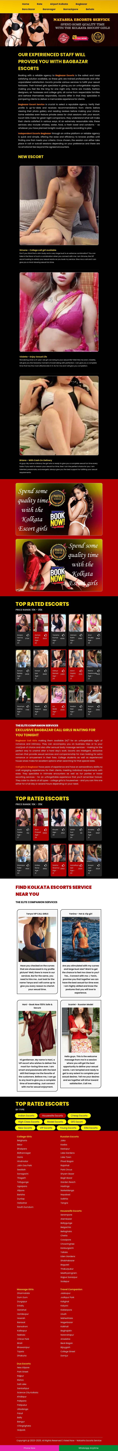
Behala (90, 9)
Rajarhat (65, 1165)
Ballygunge (66, 1223)
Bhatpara (22, 1148)
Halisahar (22, 1202)
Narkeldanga (67, 1190)
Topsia (20, 1351)
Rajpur (20, 1375)
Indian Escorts (26, 1115)
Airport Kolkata (59, 4)
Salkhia (64, 1198)
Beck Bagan (67, 1343)
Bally (19, 1417)
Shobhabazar (67, 1260)
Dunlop (21, 1198)
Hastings (65, 1186)
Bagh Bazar (66, 1177)
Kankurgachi (67, 1248)
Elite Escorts (91, 1127)
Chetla (64, 1235)
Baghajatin (66, 1330)
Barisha (21, 1194)
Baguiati (65, 1264)
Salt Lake (21, 1384)
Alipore (20, 1190)
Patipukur (22, 1405)
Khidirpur (22, 1396)
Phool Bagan (67, 1161)
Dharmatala (23, 1293)
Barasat (21, 1322)
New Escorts (25, 1127)
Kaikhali (65, 1326)
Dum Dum (22, 1297)
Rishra (20, 1380)
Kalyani (64, 1305)
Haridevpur (23, 1314)
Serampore (66, 1214)
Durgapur (22, 1301)
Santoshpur (23, 1388)
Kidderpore (66, 1309)
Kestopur (65, 1148)
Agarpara (22, 1186)
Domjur (64, 1355)
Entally (20, 1305)
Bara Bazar (28, 9)
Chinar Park (23, 1339)
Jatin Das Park (24, 1165)
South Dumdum (25, 1207)
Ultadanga (22, 1409)
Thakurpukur (67, 1268)
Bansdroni (22, 1326)
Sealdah (21, 1169)
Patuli (20, 1413)
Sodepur (65, 1281)
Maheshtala (67, 1318)
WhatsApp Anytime (88, 1448)
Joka (63, 1140)
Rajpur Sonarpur (69, 1277)
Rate (39, 4)
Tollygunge (23, 1182)
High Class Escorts (28, 1121)
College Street (68, 1351)
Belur (19, 1144)
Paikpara (21, 1400)
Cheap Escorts (79, 1115)
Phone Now (29, 1448)
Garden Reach (68, 1182)
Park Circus (66, 1169)
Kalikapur (22, 1330)
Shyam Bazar (67, 1173)
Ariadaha (65, 1339)
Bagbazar (81, 4)
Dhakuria (22, 1355)
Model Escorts (55, 1121)
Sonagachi (22, 1173)
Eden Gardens (68, 1256)
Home (25, 4)
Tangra (64, 1202)
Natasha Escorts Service (89, 1440)
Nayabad (65, 1194)
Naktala (21, 1334)
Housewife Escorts (52, 1115)
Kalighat (65, 1301)
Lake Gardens (68, 1152)
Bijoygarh (65, 1347)
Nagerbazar (67, 1322)
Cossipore (66, 1239)
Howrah (21, 1318)
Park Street (22, 1371)
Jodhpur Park (67, 1297)
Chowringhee (67, 1243)
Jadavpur (66, 1293)
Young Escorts (68, 1127)
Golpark (21, 1429)
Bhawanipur (23, 1347)
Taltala (64, 1252)
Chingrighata (24, 1425)
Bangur (21, 1421)
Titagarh (21, 1177)
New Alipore (23, 1367)
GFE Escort (77, 1121)
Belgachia (66, 1227)
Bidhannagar (24, 1152)
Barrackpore (70, 9)
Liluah (64, 1314)
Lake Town (66, 1157)
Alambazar (66, 1218)
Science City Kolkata (27, 1392)
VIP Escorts (46, 1127)
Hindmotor (22, 1161)
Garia (20, 1157)
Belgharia (22, 1140)
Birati (19, 1343)
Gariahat (21, 1309)
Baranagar (49, 9)
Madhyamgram (69, 1273)
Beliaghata (66, 1231)
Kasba (64, 1144)
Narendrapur (67, 1334)
